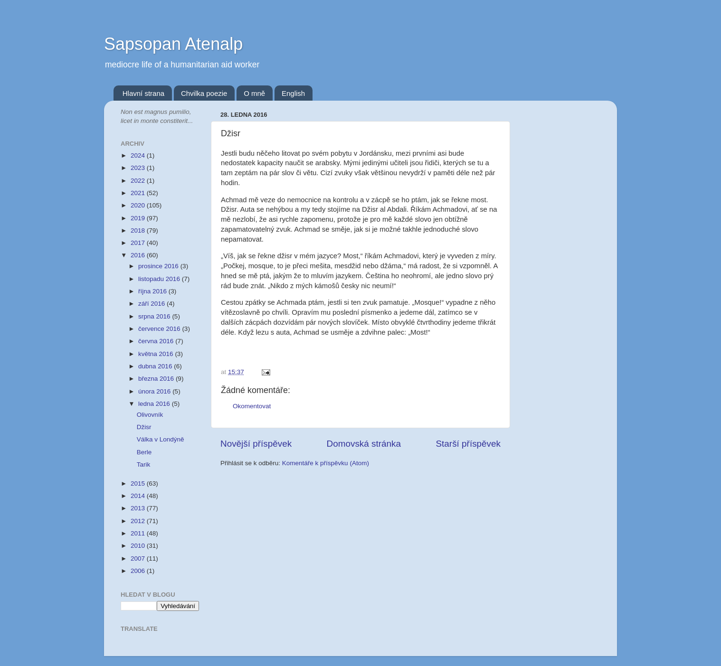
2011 (139, 533)
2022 (139, 180)
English (293, 93)
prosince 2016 (159, 266)
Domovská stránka (364, 444)
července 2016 (160, 328)
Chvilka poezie (204, 93)
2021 (139, 193)
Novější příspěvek (256, 444)
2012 (139, 521)
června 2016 (156, 341)
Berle (144, 452)
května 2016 (156, 353)
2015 (139, 483)
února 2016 (155, 391)
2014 (139, 495)
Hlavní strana (143, 93)
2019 (139, 218)
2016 (139, 255)
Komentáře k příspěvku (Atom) (325, 463)
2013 (139, 508)
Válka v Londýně (160, 439)
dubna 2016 (156, 366)
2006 (139, 570)
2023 (139, 167)
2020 (139, 205)
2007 (139, 558)
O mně (254, 93)
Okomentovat (252, 406)
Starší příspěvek (468, 444)
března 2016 (157, 378)
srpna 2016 (155, 316)
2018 (139, 230)
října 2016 (153, 291)
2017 (139, 242)
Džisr (144, 427)
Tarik (144, 464)
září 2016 (152, 303)
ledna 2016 (155, 403)
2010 (139, 545)
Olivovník (150, 414)
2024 (139, 155)
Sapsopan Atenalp (173, 44)
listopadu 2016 (160, 278)
